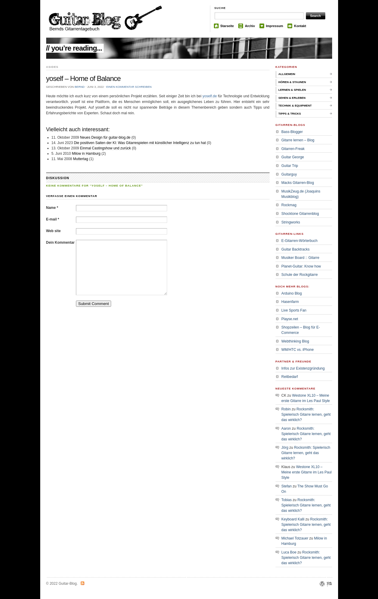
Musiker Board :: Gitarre (300, 258)
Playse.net (289, 319)
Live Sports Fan (294, 310)
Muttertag (80, 159)
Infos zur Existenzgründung (303, 368)
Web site (53, 231)
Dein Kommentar (60, 242)
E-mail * (52, 219)
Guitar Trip (289, 166)
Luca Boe (289, 552)
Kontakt (300, 26)
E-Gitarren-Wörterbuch (299, 241)
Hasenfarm (290, 302)
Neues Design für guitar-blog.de (105, 137)
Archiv (250, 26)
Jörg (284, 447)
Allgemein (287, 74)
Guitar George (292, 157)
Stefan (286, 486)
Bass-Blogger (292, 132)
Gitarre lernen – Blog (298, 140)
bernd (79, 86)
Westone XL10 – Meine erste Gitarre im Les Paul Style (306, 472)
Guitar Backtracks (295, 249)
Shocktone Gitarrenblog (300, 214)
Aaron (286, 428)
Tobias (286, 500)
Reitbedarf (289, 377)
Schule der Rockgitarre (299, 275)
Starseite (227, 26)
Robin (286, 409)
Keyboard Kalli (292, 519)
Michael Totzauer (295, 538)
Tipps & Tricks (290, 113)
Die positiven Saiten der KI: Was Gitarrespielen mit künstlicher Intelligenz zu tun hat (140, 143)
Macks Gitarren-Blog (297, 183)
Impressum (274, 26)
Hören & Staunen (292, 82)
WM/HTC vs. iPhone (297, 350)
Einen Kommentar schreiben (129, 86)
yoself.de (210, 96)
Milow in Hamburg (86, 153)
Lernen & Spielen (292, 89)
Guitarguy (289, 174)
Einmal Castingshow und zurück (105, 148)
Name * (52, 208)
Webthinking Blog (295, 341)
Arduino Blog (291, 293)
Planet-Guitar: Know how (301, 266)
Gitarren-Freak (293, 149)
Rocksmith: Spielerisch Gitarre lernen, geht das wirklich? (306, 414)
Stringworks (290, 222)
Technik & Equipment (295, 105)
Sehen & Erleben (292, 97)
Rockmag (289, 205)
